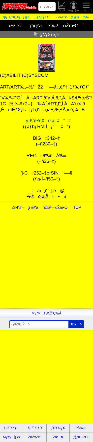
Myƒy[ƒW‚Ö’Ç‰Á (47, 313)
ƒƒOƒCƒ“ (47, 6)
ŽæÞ (58, 437)
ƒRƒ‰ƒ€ (58, 428)
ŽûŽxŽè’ (61, 6)
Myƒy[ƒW (73, 6)
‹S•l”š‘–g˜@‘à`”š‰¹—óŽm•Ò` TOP (46, 207)
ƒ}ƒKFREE (81, 437)
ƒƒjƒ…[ (86, 6)
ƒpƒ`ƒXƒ (11, 428)
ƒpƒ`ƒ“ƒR (35, 428)
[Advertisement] (46, 262)
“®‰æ (81, 428)
